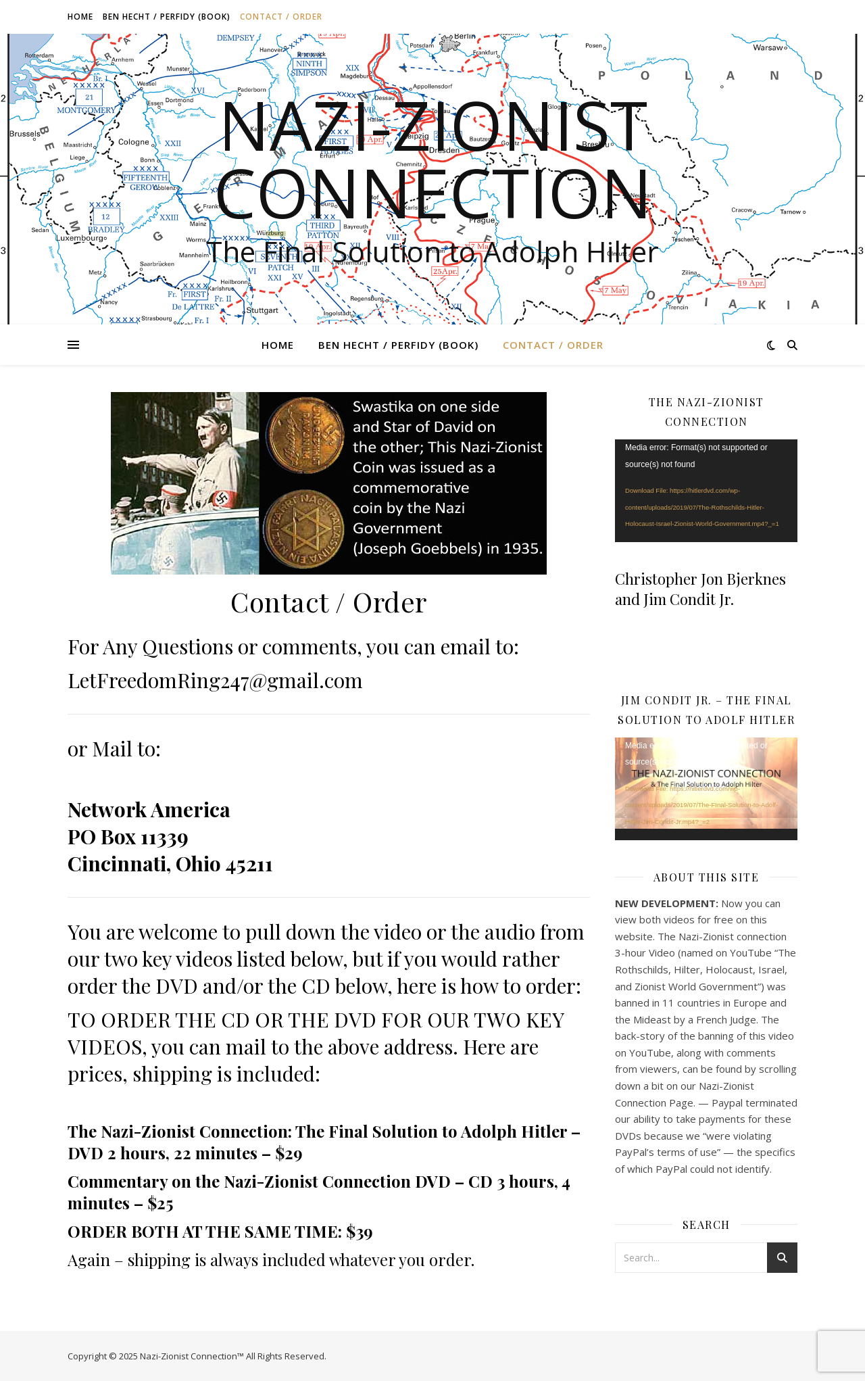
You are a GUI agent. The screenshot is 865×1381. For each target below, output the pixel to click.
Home (80, 16)
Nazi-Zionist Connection (433, 158)
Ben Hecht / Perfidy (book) (166, 16)
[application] (706, 490)
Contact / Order (281, 16)
